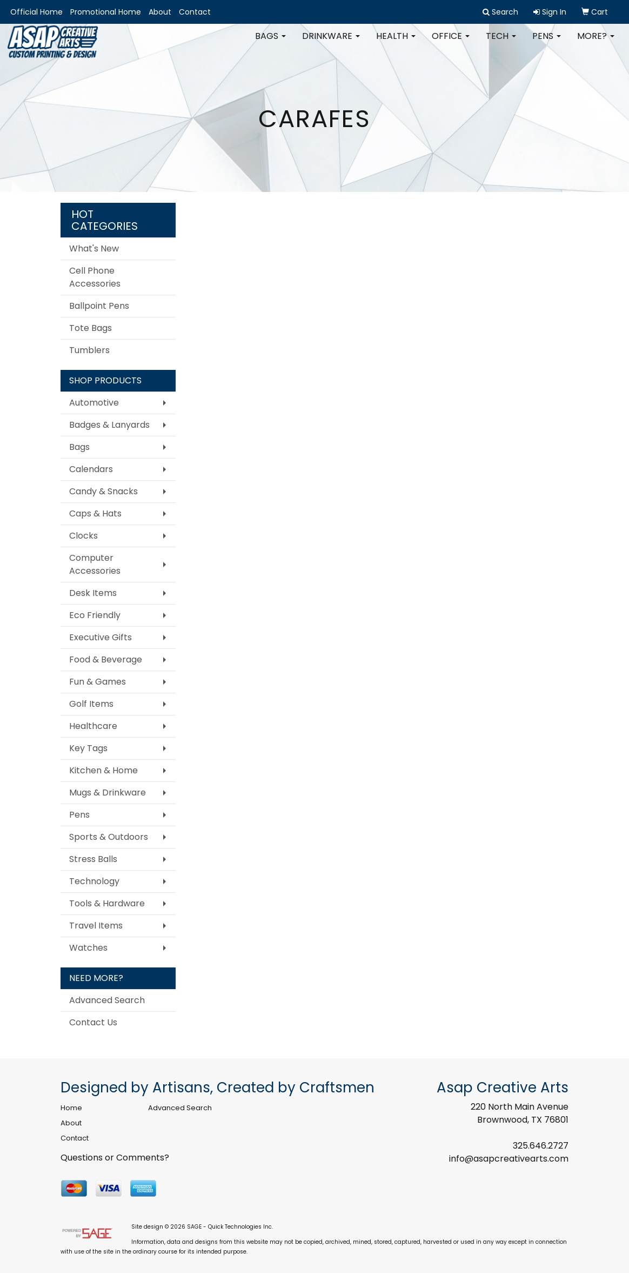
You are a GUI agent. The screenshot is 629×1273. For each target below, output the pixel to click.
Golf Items (91, 704)
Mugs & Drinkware (107, 792)
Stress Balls (93, 859)
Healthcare (93, 726)
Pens (546, 43)
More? (595, 43)
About (160, 11)
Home (71, 1108)
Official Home (36, 11)
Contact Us (93, 1022)
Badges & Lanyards (109, 425)
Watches (88, 948)
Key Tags (88, 748)
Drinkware (331, 43)
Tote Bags (90, 328)
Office (451, 43)
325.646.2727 (540, 1145)
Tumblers (89, 350)
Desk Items (93, 593)
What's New (94, 248)
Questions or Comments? (115, 1157)
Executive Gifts (100, 637)
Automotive (94, 402)
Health (396, 43)
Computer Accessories (95, 564)
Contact (195, 11)
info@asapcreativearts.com (508, 1158)
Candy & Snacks (103, 491)
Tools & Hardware (107, 903)
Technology (94, 881)
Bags (270, 43)
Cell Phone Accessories (95, 277)
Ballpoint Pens (99, 306)
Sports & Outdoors (108, 837)
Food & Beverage (105, 659)
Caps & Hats (95, 513)
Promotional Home (105, 11)
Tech (501, 43)
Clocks (83, 535)
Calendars (91, 469)
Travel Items (96, 925)
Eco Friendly (95, 615)
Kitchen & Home (103, 770)
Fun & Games (97, 681)
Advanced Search (107, 1000)
